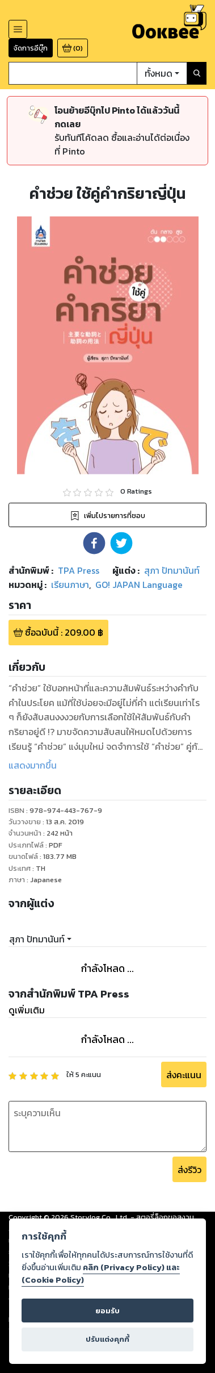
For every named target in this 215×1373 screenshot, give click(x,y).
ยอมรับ (107, 1310)
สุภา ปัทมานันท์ (37, 939)
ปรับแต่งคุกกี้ (107, 1339)
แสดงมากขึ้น (33, 765)
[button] (94, 543)
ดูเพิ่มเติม (27, 1010)
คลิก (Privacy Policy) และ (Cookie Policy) (101, 1273)
